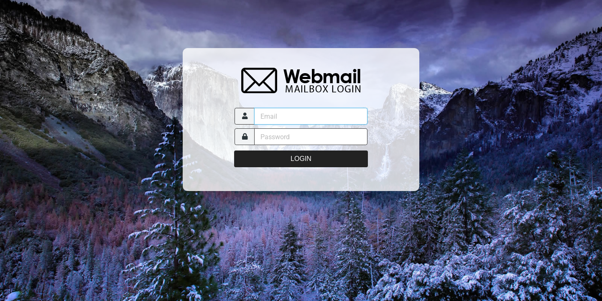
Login (301, 158)
